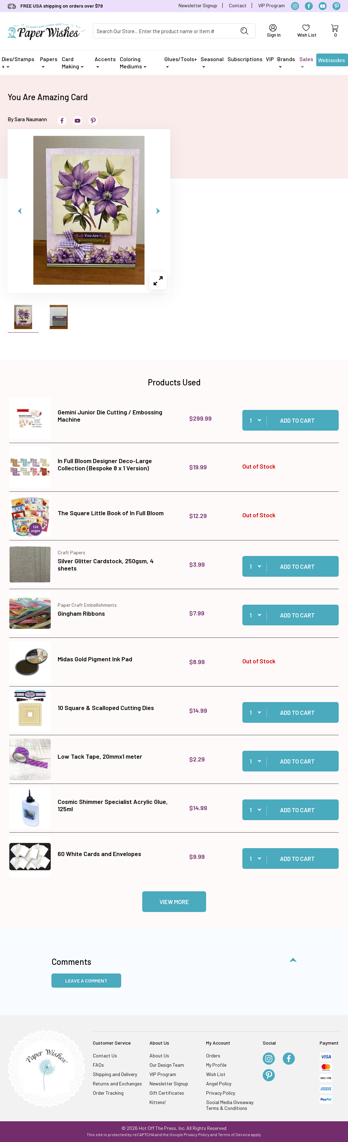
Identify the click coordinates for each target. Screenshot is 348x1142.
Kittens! (157, 1102)
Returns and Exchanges (117, 1083)
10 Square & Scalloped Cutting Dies (106, 707)
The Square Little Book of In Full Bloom (111, 513)
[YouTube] (323, 6)
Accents (105, 62)
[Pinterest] (336, 6)
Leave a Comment (86, 980)
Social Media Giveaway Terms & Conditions (229, 1105)
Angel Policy (218, 1083)
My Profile (216, 1065)
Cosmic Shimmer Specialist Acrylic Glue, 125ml (113, 805)
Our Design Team (166, 1065)
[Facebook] (309, 6)
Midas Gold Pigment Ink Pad (95, 659)
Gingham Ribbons (81, 613)
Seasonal (212, 62)
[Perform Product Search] (244, 31)
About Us (159, 1055)
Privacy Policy (220, 1093)
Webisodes (331, 61)
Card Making (73, 62)
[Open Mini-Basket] (334, 31)
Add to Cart (297, 420)
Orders (213, 1055)
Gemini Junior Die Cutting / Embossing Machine (110, 415)
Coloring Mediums (133, 62)
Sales (306, 62)
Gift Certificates (166, 1093)
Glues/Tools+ (180, 62)
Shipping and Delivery (115, 1074)
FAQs (98, 1065)
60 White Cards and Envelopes (99, 853)
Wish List (215, 1074)
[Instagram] (295, 6)
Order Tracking (108, 1093)
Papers (48, 62)
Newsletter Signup (197, 5)
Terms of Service (234, 1134)
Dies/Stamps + (18, 62)
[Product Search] (163, 31)
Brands (286, 62)
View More (174, 901)
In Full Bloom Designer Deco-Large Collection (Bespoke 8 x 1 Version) (105, 464)
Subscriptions (245, 59)
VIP (270, 59)
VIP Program (271, 5)
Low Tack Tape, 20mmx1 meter (100, 756)
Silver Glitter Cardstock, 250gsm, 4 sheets (106, 564)
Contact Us (105, 1055)
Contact (237, 5)
